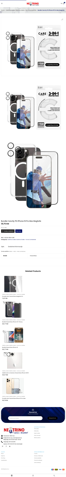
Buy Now (18, 231)
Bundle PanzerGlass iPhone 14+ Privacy (12, 322)
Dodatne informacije (15, 246)
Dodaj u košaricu (8, 231)
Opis (2, 246)
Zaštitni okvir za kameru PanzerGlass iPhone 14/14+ (15, 373)
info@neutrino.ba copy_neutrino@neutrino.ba (12, 439)
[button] (63, 3)
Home (2, 10)
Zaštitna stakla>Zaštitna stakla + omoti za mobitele (21, 10)
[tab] (2, 247)
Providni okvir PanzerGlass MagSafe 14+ (12, 296)
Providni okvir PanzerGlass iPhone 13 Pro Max (14, 398)
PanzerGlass (33, 256)
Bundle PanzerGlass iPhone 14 (10, 347)
